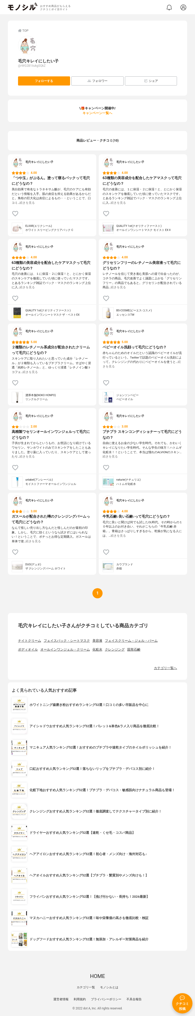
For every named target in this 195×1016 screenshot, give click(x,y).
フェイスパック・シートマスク (67, 640)
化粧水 (97, 649)
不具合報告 (134, 999)
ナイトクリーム (29, 640)
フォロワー (97, 81)
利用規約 (80, 999)
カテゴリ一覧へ (165, 668)
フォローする (44, 81)
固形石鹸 (133, 649)
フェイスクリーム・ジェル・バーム (131, 640)
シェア (151, 81)
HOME (97, 976)
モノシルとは (109, 987)
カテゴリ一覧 (86, 987)
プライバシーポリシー (106, 999)
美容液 (97, 640)
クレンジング (115, 649)
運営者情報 (61, 999)
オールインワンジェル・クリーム (65, 649)
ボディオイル (28, 649)
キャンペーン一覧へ (97, 113)
